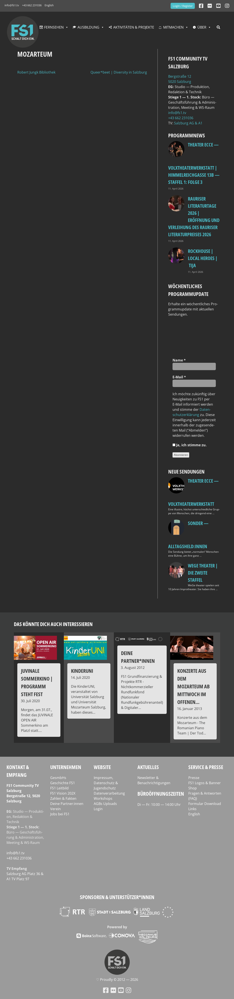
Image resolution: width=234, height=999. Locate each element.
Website (102, 767)
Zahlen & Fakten (63, 798)
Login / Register (183, 6)
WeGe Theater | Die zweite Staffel (203, 572)
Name (179, 360)
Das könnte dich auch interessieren (53, 624)
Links (192, 808)
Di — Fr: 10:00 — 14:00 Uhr (159, 804)
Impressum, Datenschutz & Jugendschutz (106, 782)
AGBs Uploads (105, 803)
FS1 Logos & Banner (204, 783)
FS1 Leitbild (59, 788)
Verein (55, 808)
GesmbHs (58, 777)
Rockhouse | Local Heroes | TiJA (202, 258)
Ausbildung (88, 27)
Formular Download (204, 803)
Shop (192, 788)
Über (201, 27)
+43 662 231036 (32, 5)
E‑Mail (179, 377)
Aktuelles (148, 767)
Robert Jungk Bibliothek (36, 72)
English (49, 5)
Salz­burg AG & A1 (188, 123)
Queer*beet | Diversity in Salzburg (118, 72)
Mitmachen (173, 27)
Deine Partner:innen (66, 803)
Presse (193, 777)
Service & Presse (205, 767)
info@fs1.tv (12, 5)
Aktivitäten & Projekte (133, 27)
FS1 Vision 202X (62, 793)
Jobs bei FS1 (59, 814)
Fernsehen (54, 27)
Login (98, 808)
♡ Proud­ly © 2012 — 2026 (117, 979)
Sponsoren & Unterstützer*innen (117, 897)
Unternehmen (65, 767)
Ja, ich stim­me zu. (190, 445)
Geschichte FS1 (62, 783)
